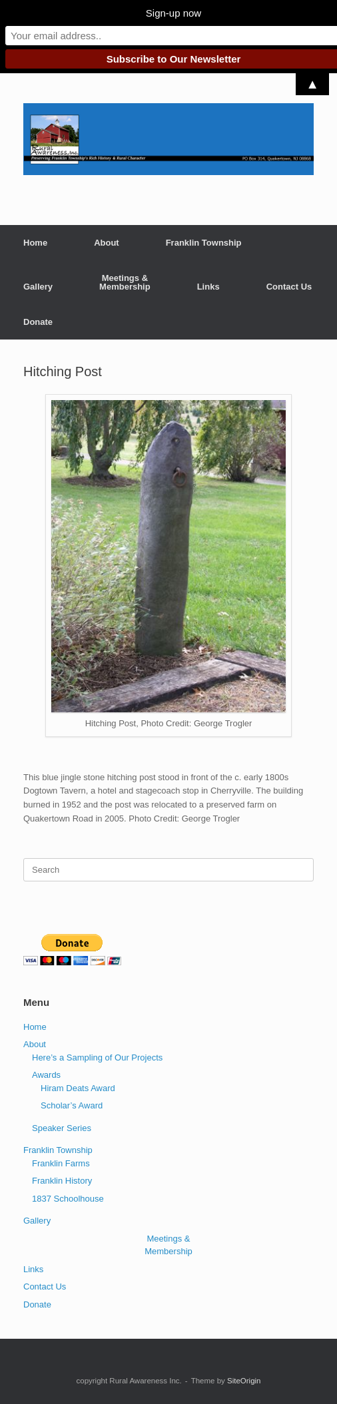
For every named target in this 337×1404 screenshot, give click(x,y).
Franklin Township (204, 243)
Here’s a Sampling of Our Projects (97, 1057)
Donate (38, 322)
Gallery (38, 287)
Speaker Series (61, 1128)
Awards (46, 1075)
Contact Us (289, 287)
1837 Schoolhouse (68, 1199)
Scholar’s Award (72, 1105)
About (106, 243)
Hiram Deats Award (78, 1088)
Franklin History (62, 1181)
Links (208, 287)
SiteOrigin (244, 1381)
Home (35, 243)
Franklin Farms (61, 1163)
